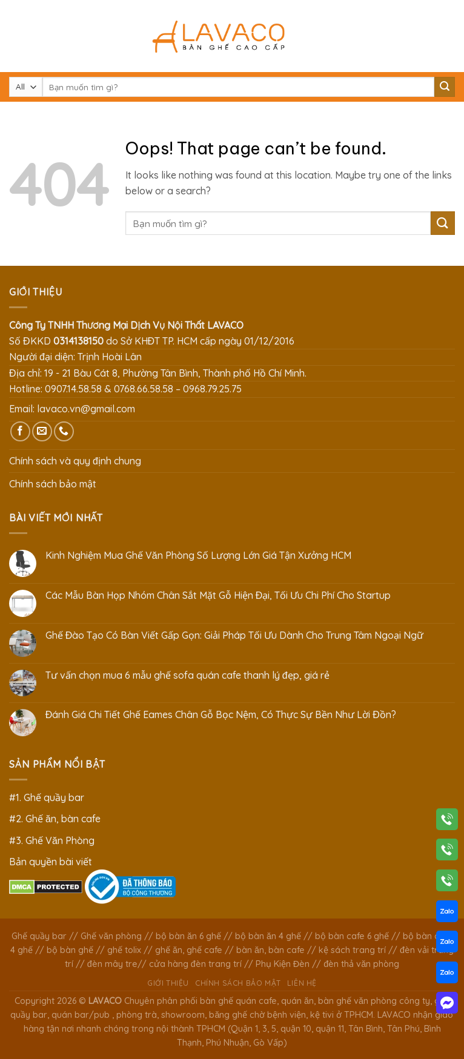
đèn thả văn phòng (361, 963)
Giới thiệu (168, 983)
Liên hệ (302, 983)
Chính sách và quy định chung (75, 461)
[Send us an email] (42, 431)
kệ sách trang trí (352, 950)
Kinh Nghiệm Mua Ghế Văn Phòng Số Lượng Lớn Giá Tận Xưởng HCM (198, 555)
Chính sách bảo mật (52, 484)
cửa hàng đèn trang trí (195, 963)
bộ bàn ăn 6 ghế (188, 936)
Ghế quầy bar (39, 936)
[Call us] (64, 431)
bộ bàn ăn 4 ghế (268, 936)
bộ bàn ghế (70, 950)
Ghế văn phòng (111, 936)
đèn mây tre (112, 963)
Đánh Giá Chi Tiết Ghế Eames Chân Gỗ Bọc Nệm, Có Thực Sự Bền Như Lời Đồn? (220, 715)
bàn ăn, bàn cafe (270, 950)
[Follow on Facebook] (20, 431)
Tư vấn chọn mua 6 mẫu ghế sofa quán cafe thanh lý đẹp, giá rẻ (187, 675)
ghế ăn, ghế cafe (188, 950)
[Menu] (16, 36)
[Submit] (444, 87)
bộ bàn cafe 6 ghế (352, 936)
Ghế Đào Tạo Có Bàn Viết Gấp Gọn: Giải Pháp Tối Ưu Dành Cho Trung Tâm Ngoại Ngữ (234, 635)
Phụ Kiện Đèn (283, 963)
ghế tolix (124, 950)
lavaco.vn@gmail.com (86, 409)
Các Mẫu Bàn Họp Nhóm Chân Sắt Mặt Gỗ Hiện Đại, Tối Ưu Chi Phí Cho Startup (218, 595)
